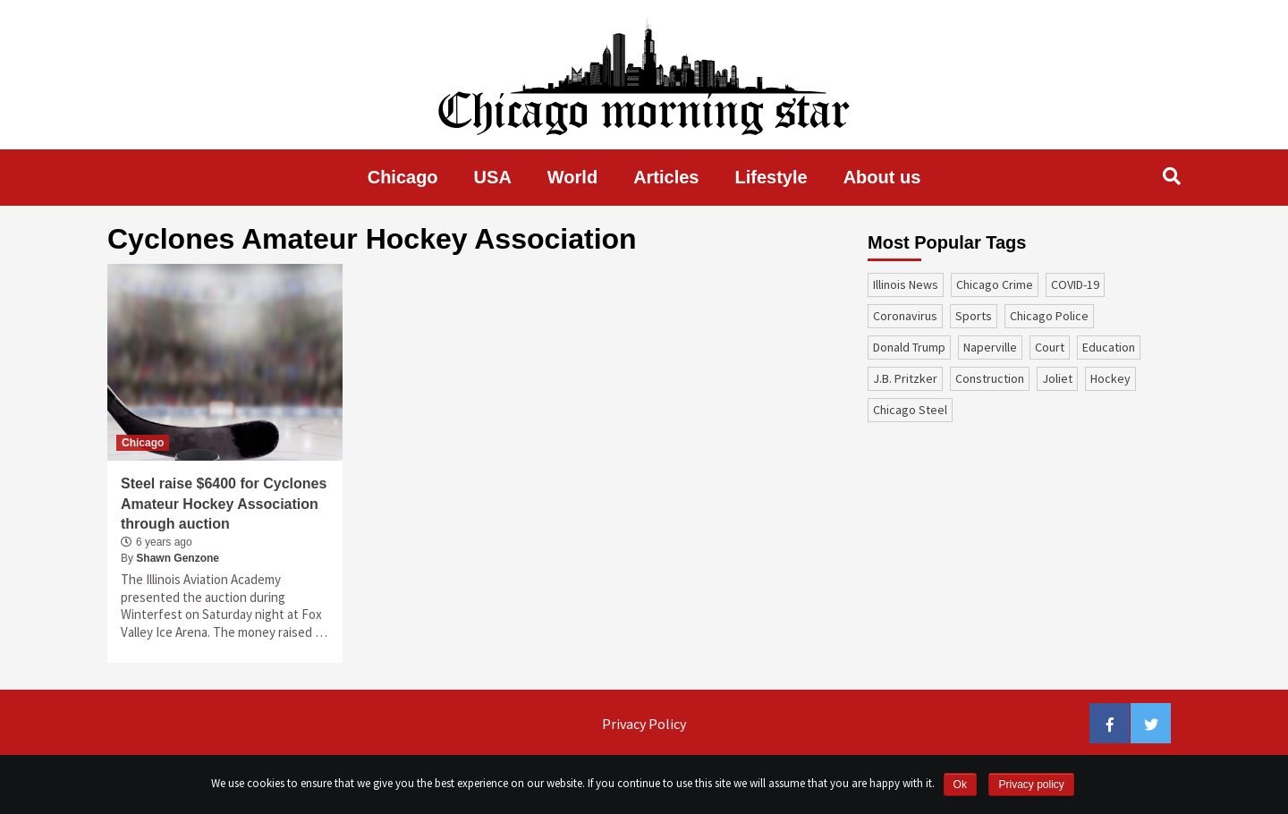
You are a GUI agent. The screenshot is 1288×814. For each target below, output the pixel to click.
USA (493, 177)
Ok (960, 784)
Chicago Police (1049, 316)
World (572, 177)
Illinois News (905, 284)
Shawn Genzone (177, 558)
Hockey (1110, 378)
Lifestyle (771, 177)
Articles (666, 177)
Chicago (403, 177)
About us (882, 177)
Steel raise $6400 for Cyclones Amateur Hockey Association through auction (223, 503)
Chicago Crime (994, 284)
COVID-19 (1075, 284)
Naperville (990, 347)
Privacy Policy (644, 724)
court (1049, 347)
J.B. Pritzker (905, 378)
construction (989, 378)
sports (973, 316)
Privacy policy (1030, 784)
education (1108, 347)
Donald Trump (909, 347)
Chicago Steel (910, 410)
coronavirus (905, 316)
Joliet (1057, 378)
